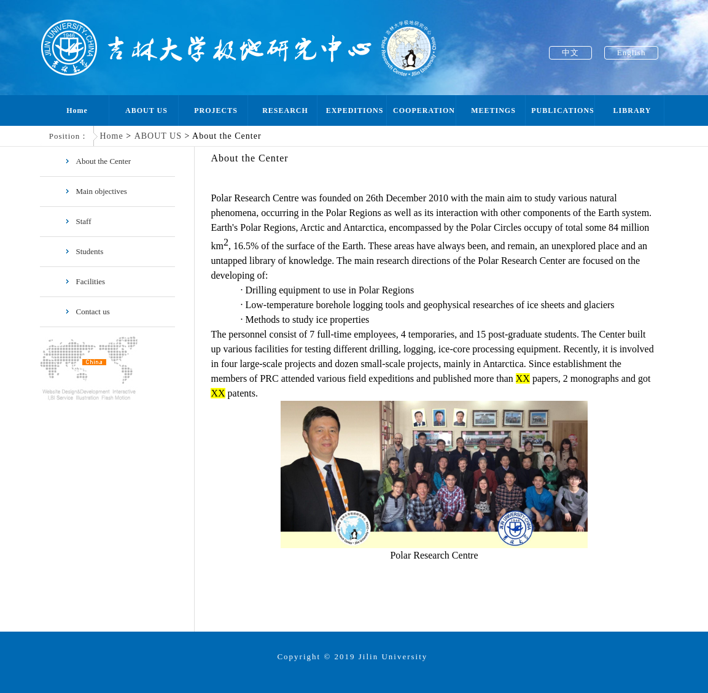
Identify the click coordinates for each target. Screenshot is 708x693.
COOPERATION (424, 110)
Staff (77, 221)
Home (77, 110)
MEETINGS (493, 110)
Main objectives (95, 191)
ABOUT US (146, 110)
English (631, 52)
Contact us (87, 311)
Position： (69, 136)
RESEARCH (285, 110)
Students (84, 251)
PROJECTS (216, 110)
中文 (570, 52)
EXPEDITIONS (355, 110)
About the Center (97, 161)
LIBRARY (632, 110)
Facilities (85, 281)
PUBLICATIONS (562, 110)
